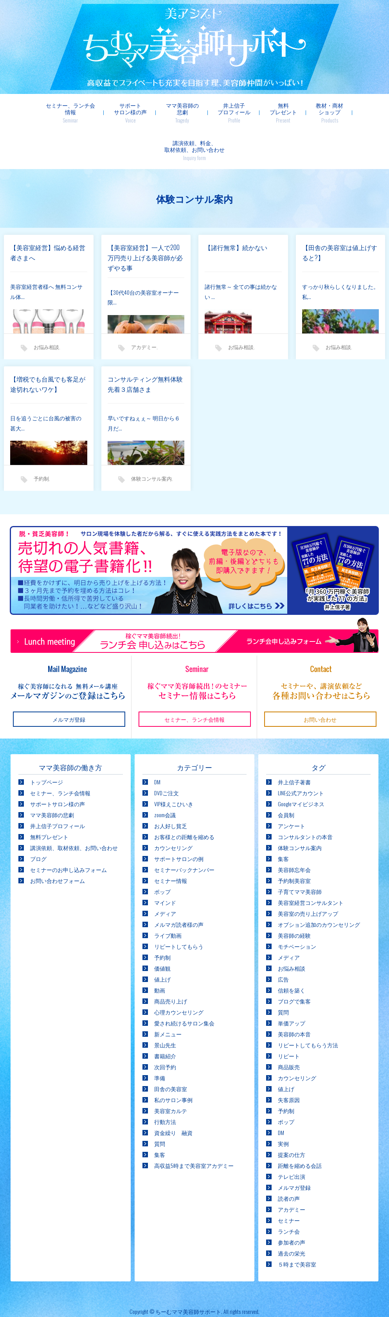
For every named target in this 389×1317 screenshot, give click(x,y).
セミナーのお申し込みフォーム (68, 832)
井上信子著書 (294, 744)
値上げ (162, 941)
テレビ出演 (291, 1139)
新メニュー (168, 996)
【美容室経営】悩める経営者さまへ (47, 215)
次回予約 (165, 1029)
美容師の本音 (294, 996)
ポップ (162, 854)
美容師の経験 (294, 898)
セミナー (289, 1182)
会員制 (286, 777)
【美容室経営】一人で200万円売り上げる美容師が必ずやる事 (145, 219)
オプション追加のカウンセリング (319, 887)
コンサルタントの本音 (305, 799)
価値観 (162, 930)
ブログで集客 (294, 963)
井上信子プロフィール (194, 112)
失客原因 (289, 1062)
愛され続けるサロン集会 (184, 985)
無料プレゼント (242, 112)
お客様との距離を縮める (184, 799)
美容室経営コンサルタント (311, 865)
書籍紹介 (165, 1018)
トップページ (46, 744)
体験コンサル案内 (151, 441)
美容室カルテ (170, 1073)
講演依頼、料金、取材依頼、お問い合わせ (349, 112)
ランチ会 (289, 1193)
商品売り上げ (170, 963)
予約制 (41, 441)
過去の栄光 (291, 1215)
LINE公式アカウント (301, 755)
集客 (159, 1117)
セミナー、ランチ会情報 (34, 112)
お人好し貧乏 (170, 788)
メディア (165, 876)
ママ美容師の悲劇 (144, 112)
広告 (283, 941)
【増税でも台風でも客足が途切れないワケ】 (47, 346)
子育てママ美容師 (300, 854)
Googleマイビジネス (301, 766)
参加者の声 (291, 1204)
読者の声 (289, 1161)
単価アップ (291, 985)
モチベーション (297, 908)
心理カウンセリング (179, 974)
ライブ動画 (168, 898)
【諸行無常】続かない (236, 209)
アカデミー (144, 309)
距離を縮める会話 (300, 1128)
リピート (289, 1018)
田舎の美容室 (170, 1051)
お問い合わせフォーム (57, 843)
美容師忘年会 (294, 832)
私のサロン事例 (173, 1062)
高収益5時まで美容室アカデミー (194, 1128)
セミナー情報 (170, 843)
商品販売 (289, 1029)
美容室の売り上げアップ (308, 876)
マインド (165, 865)
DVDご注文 (166, 755)
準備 (159, 1040)
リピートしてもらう (179, 908)
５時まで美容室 (297, 1226)
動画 (159, 952)
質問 (159, 1106)
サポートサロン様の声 (93, 112)
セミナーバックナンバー (184, 832)
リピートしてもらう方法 (308, 1007)
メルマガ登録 (294, 1150)
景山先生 (165, 1007)
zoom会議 (165, 777)
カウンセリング (173, 810)
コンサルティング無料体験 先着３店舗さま (146, 346)
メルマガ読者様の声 (179, 887)
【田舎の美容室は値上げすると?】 (339, 215)
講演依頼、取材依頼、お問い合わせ (74, 810)
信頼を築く (291, 952)
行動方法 (165, 1084)
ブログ (38, 821)
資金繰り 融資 (173, 1095)
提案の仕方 (291, 1117)
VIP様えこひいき (173, 766)
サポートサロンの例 (179, 821)
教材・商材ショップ (287, 112)
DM (157, 744)
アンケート (291, 788)
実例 (283, 1106)
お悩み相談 (46, 309)
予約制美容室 (294, 843)
